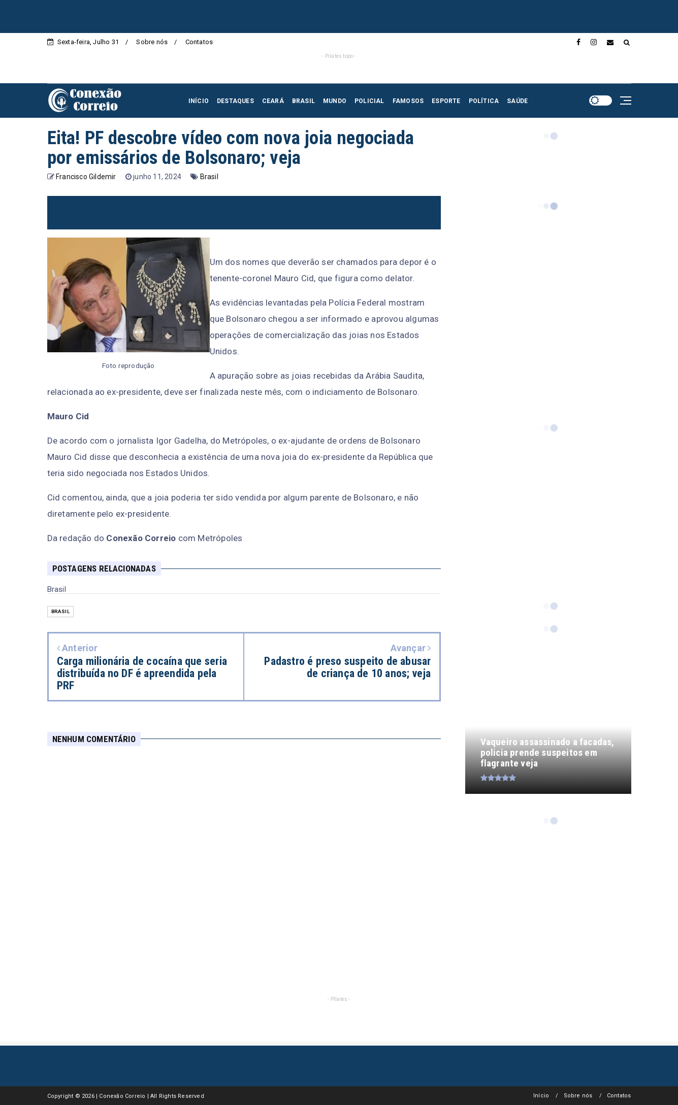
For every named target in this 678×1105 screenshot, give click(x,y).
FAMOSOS (408, 101)
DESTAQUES (235, 101)
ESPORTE (446, 101)
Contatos (199, 42)
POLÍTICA (484, 101)
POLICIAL (369, 101)
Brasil (209, 177)
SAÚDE (517, 101)
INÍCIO (198, 101)
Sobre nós (152, 42)
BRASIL (303, 101)
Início (541, 1095)
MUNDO (334, 101)
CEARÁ (273, 101)
